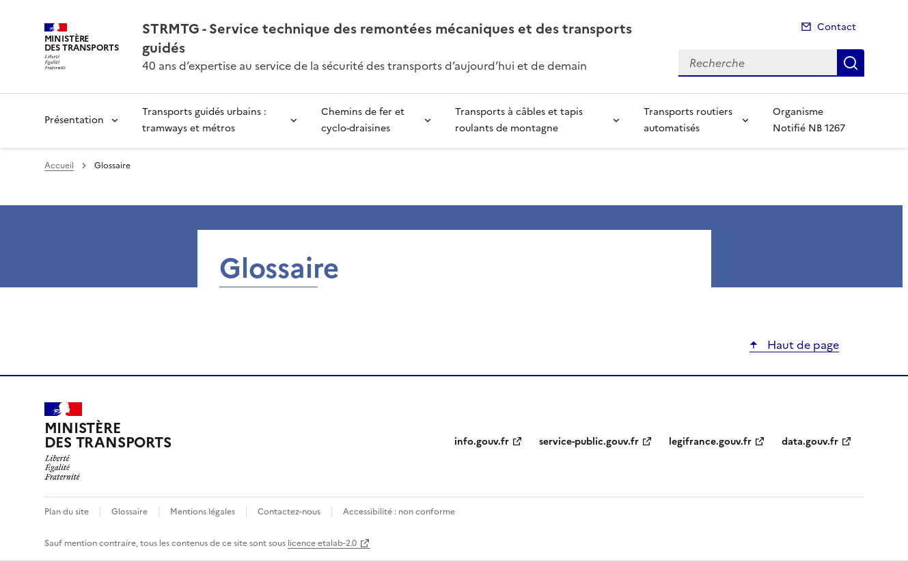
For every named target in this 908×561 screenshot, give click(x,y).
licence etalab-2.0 (322, 543)
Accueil (59, 165)
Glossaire (129, 512)
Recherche (850, 63)
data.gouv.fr (810, 441)
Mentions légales (202, 512)
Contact (836, 27)
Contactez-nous (289, 512)
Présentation (74, 120)
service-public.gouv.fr (589, 441)
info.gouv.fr (481, 441)
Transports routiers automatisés (688, 120)
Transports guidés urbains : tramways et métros (204, 120)
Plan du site (66, 512)
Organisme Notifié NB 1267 (809, 120)
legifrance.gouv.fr (710, 441)
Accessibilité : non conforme (399, 512)
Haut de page (802, 345)
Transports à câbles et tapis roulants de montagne (519, 120)
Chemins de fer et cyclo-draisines (362, 120)
